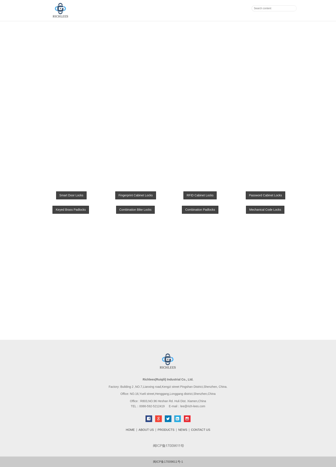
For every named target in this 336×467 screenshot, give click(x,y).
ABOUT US (146, 429)
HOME (130, 429)
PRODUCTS (166, 429)
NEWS (182, 429)
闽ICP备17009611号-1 (168, 461)
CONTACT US (200, 429)
